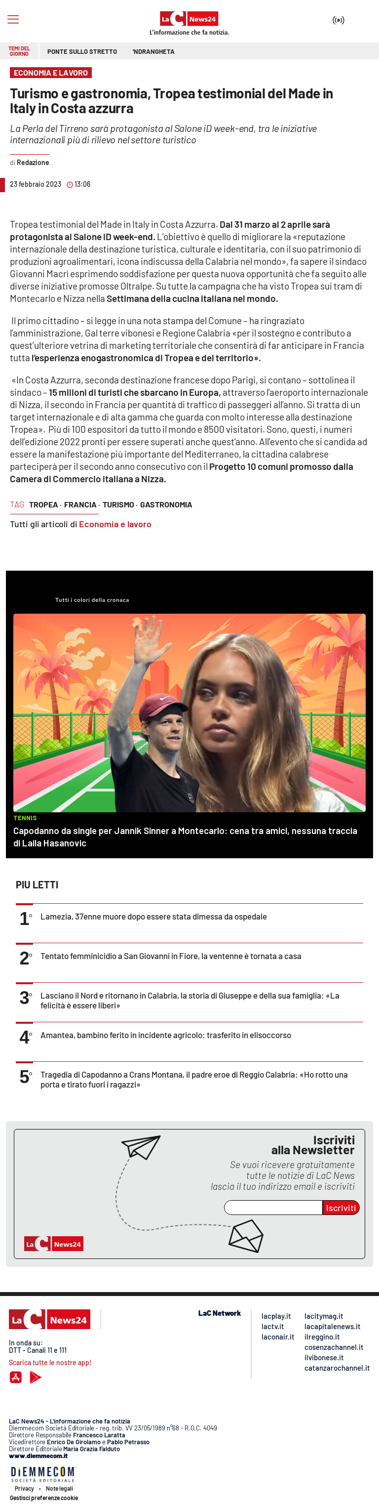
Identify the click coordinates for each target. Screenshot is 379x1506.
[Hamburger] (13, 19)
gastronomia (166, 504)
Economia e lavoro (115, 523)
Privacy (24, 1488)
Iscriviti (341, 1207)
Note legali (59, 1488)
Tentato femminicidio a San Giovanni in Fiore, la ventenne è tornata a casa (171, 956)
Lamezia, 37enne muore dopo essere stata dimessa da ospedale (153, 916)
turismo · (120, 504)
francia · (82, 504)
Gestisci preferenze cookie (44, 1497)
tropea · (45, 504)
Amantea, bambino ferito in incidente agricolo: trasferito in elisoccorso (165, 1035)
